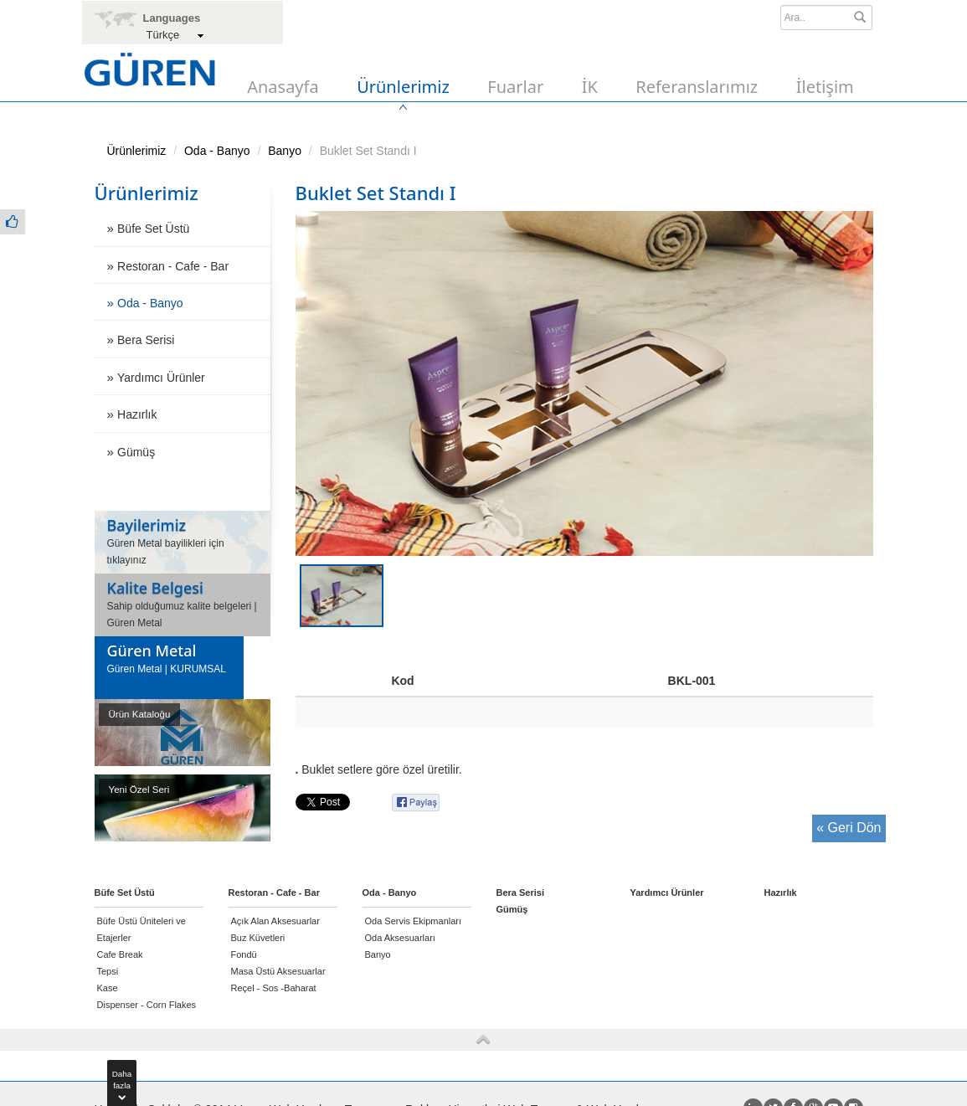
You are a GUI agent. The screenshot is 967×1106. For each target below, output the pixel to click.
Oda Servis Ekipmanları (413, 921)
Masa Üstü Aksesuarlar (278, 971)
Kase (107, 988)
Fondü (244, 954)
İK (590, 86)
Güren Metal (152, 650)
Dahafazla (121, 1082)
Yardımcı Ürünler (161, 377)
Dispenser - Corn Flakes (147, 1005)
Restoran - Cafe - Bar (173, 266)
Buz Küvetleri (258, 938)
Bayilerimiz (147, 525)
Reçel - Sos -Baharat (273, 988)
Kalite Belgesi (155, 588)
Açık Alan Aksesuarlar (275, 921)
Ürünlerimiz (403, 86)
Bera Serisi (145, 340)
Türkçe (163, 34)
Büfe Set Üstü (153, 228)
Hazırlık (137, 414)
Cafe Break (120, 954)
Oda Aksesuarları (400, 938)
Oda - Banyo (217, 150)
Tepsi (108, 971)
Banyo (284, 150)
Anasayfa (282, 86)
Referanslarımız (696, 86)
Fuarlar (515, 86)
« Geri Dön (848, 827)
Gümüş (136, 452)
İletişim (825, 86)
